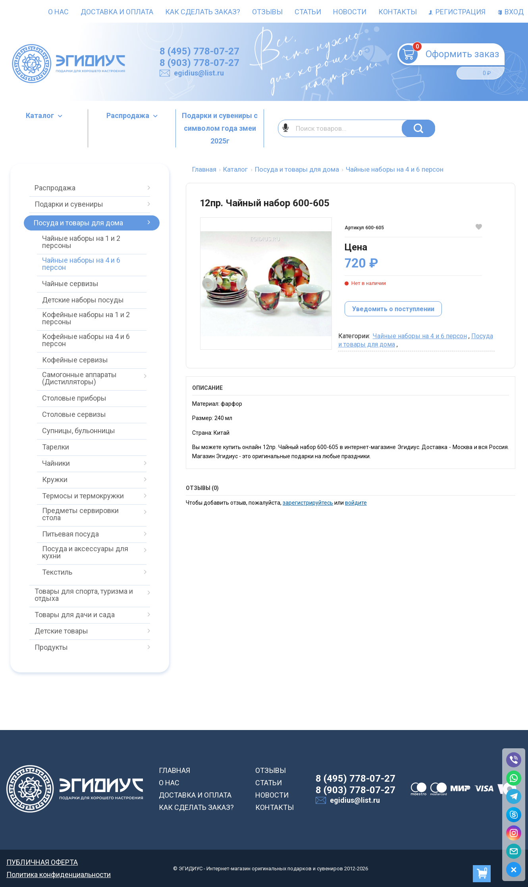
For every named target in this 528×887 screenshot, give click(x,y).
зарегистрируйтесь (308, 503)
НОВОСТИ (272, 795)
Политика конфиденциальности (58, 874)
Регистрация (457, 12)
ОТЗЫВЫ (270, 770)
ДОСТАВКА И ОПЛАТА (195, 795)
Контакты (397, 12)
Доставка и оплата (117, 12)
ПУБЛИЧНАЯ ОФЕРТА (42, 862)
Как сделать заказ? (202, 12)
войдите (356, 503)
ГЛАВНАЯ (174, 770)
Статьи (308, 12)
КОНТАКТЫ (274, 807)
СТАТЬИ (268, 783)
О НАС (169, 783)
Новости (349, 12)
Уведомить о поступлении (393, 309)
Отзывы (267, 12)
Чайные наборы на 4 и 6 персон (420, 336)
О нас (58, 12)
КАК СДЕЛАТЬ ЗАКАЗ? (196, 807)
